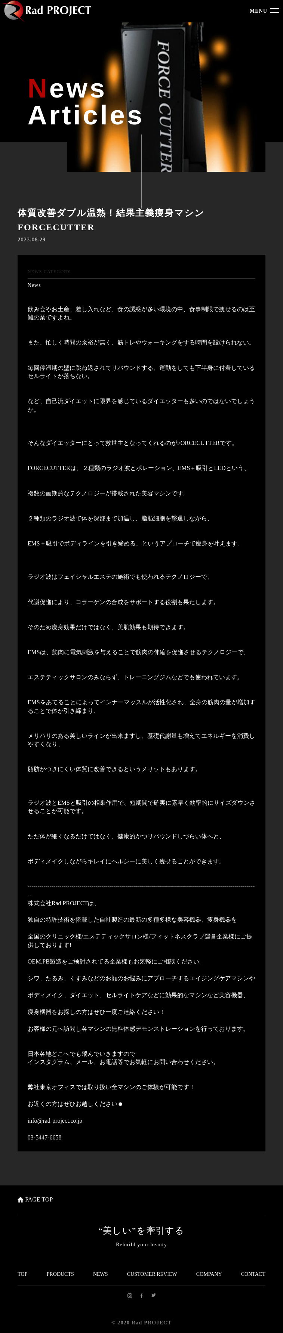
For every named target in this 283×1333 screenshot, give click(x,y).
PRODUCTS (60, 1274)
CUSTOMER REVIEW (152, 1274)
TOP (22, 1274)
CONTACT (253, 1274)
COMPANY (209, 1274)
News (34, 285)
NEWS (100, 1274)
